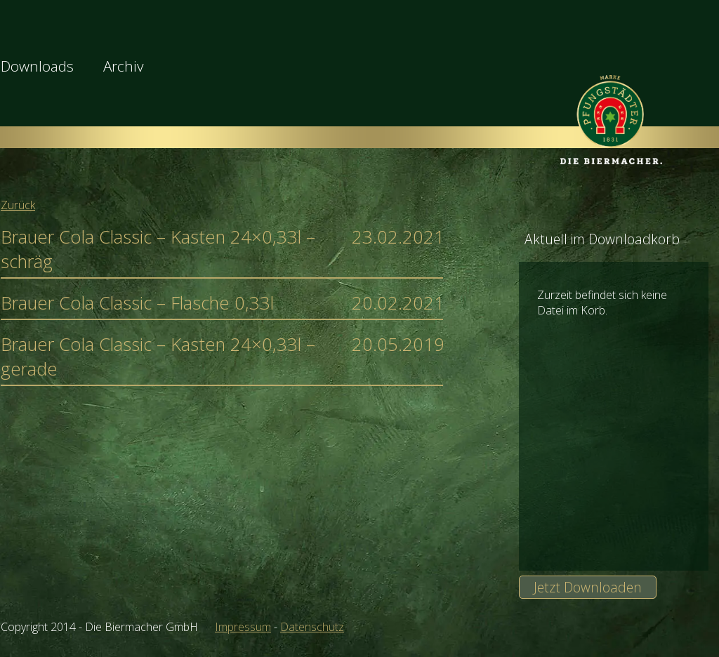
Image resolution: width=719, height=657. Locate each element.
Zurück (18, 205)
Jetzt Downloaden (588, 587)
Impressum (243, 627)
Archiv (123, 66)
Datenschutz (312, 627)
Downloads (37, 66)
